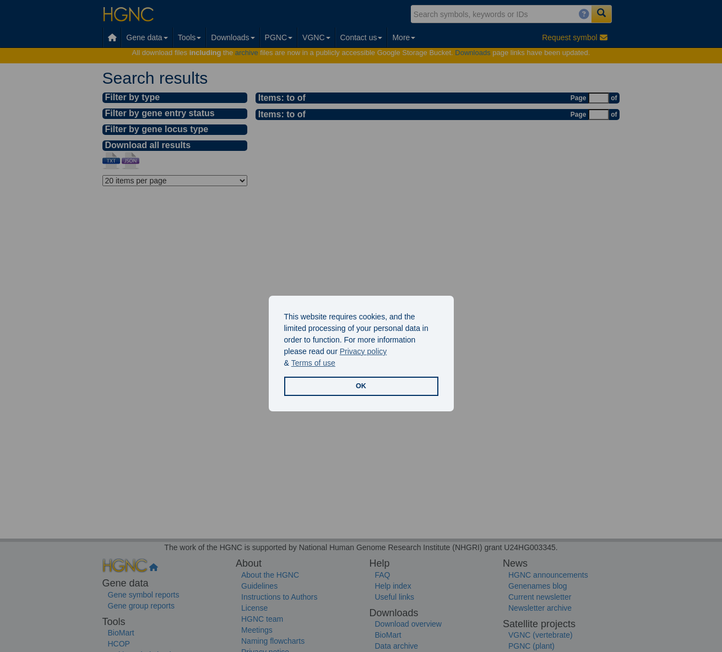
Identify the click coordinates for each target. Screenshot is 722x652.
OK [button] (361, 386)
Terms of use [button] (313, 362)
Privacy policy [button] (363, 351)
